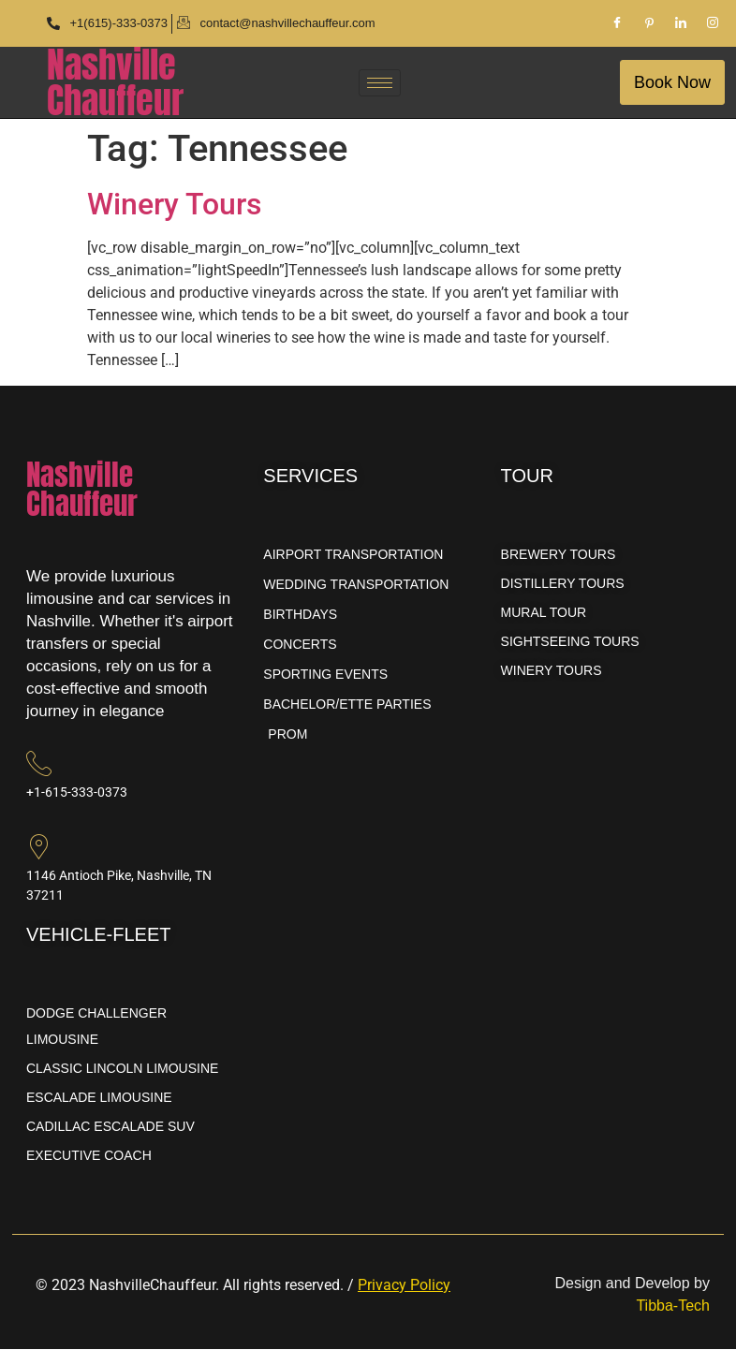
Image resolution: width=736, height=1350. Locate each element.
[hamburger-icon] (380, 82)
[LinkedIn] (681, 23)
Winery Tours (174, 204)
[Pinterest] (649, 23)
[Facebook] (617, 23)
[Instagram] (713, 23)
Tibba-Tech (673, 1306)
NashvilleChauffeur (115, 82)
